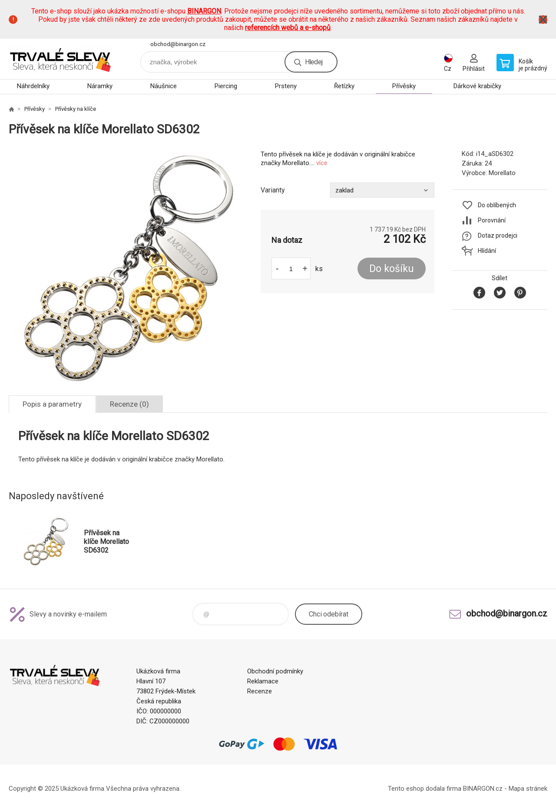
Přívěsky (404, 86)
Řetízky (344, 86)
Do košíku (391, 269)
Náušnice (163, 86)
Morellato (502, 173)
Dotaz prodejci (497, 235)
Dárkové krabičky (477, 86)
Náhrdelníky (33, 86)
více (322, 163)
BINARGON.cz (483, 788)
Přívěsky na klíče (75, 109)
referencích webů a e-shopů (288, 27)
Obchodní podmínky (275, 671)
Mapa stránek (528, 788)
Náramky (100, 86)
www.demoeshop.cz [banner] (61, 59)
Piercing (226, 86)
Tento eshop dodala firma (424, 788)
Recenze (259, 691)
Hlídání (487, 250)
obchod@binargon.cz (177, 44)
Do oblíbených (497, 205)
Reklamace (262, 681)
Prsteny (286, 86)
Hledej (313, 62)
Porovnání (492, 220)
